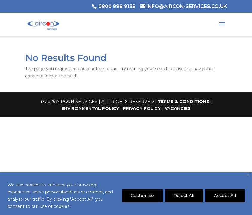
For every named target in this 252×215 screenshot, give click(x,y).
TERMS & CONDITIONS (183, 101)
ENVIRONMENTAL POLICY (90, 108)
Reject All (184, 195)
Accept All (225, 195)
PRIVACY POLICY (142, 108)
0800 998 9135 (116, 6)
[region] (126, 193)
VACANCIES (178, 108)
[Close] (248, 175)
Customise (142, 195)
